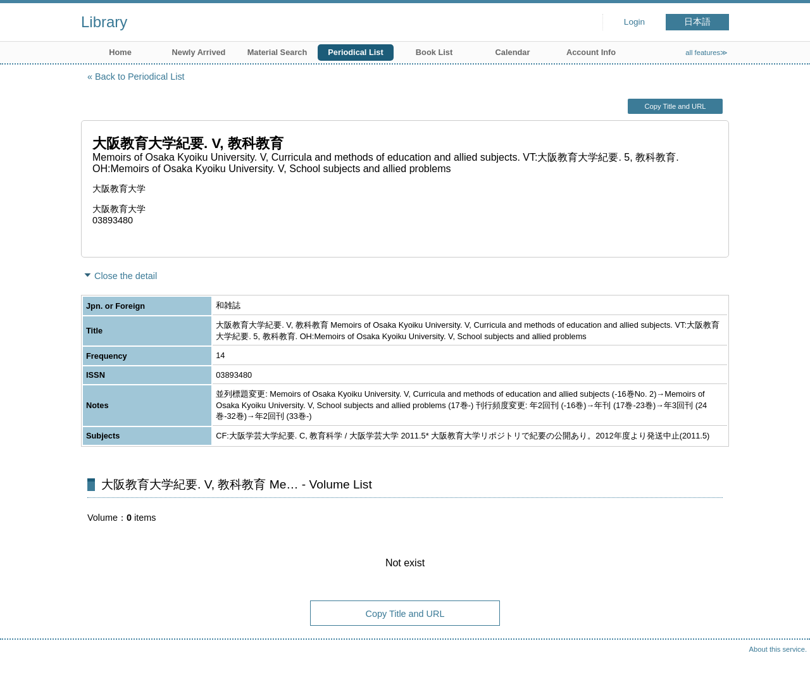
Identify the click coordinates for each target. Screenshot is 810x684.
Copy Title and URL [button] (675, 106)
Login (634, 22)
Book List (434, 52)
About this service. (778, 649)
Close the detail (125, 276)
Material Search (277, 52)
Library (104, 21)
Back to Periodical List (140, 77)
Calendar (512, 52)
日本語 (697, 22)
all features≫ (706, 52)
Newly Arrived (199, 52)
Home (120, 52)
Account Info (591, 52)
